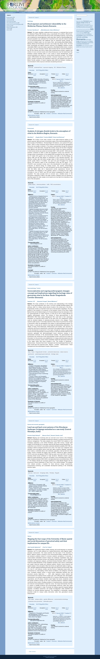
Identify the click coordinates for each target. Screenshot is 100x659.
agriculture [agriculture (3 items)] (78, 21)
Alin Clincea (52, 657)
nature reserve (64, 352)
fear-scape (31, 599)
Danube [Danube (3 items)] (88, 24)
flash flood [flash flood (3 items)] (81, 27)
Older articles (31, 651)
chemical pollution (41, 184)
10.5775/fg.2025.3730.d (42, 604)
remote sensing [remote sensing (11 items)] (81, 37)
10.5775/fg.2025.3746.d (42, 70)
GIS (55, 67)
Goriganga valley (44, 472)
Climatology (9, 18)
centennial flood (38, 67)
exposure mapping (48, 67)
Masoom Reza (46, 435)
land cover (36, 472)
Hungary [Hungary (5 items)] (87, 31)
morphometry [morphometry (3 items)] (79, 34)
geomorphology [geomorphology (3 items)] (79, 29)
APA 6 (53, 79)
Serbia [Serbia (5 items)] (91, 41)
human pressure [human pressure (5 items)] (80, 31)
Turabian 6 (67, 79)
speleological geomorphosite (42, 354)
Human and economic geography (13, 24)
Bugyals (57, 472)
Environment (9, 20)
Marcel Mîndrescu (54, 30)
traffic (48, 184)
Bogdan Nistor (39, 137)
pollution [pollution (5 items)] (89, 34)
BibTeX (63, 87)
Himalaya (52, 472)
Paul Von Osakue (47, 547)
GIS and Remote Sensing (11, 22)
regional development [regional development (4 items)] (88, 35)
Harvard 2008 (59, 79)
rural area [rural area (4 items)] (82, 41)
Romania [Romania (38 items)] (80, 39)
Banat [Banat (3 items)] (82, 21)
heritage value (54, 354)
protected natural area (53, 352)
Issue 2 (37, 17)
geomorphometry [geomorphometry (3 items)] (86, 29)
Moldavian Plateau (61, 67)
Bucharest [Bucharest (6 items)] (86, 21)
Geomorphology (10, 21)
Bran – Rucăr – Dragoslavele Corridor (37, 352)
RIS (59, 87)
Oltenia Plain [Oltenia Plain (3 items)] (84, 34)
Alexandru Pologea (42, 301)
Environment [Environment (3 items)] (82, 26)
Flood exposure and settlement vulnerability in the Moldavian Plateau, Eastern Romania (46, 25)
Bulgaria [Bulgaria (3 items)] (90, 21)
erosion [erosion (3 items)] (86, 26)
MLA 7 (61, 81)
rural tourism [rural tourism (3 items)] (86, 41)
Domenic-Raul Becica (32, 30)
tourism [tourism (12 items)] (79, 45)
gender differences (48, 599)
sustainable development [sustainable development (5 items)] (82, 43)
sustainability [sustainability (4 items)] (90, 42)
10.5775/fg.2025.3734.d (42, 475)
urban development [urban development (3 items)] (86, 45)
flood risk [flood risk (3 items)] (85, 27)
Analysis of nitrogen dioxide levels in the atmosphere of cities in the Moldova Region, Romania (48, 132)
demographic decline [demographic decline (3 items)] (88, 25)
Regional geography (11, 27)
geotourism (31, 354)
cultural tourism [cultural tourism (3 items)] (84, 24)
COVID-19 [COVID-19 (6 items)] (87, 22)
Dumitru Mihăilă (48, 137)
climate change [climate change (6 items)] (80, 22)
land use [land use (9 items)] (86, 32)
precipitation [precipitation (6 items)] (79, 35)
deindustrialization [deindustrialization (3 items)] (80, 25)
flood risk (30, 67)
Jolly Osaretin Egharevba (33, 547)
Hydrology (8, 25)
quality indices (31, 184)
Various (8, 30)
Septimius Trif (30, 301)
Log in (77, 52)
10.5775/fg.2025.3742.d (42, 187)
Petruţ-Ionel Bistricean (58, 137)
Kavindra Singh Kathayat (33, 435)
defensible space (47, 601)
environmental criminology (61, 599)
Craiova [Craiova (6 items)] (78, 24)
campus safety (39, 599)
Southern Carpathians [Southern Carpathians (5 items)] (81, 42)
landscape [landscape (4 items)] (81, 32)
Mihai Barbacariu (45, 30)
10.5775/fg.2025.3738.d (42, 357)
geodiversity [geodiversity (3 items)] (90, 27)
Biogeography (9, 17)
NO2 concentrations (56, 184)
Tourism (8, 28)
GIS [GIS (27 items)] (91, 29)
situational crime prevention (35, 601)
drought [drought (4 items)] (78, 26)
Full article (31, 70)
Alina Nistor (30, 137)
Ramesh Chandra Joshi (57, 435)
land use (30, 472)
